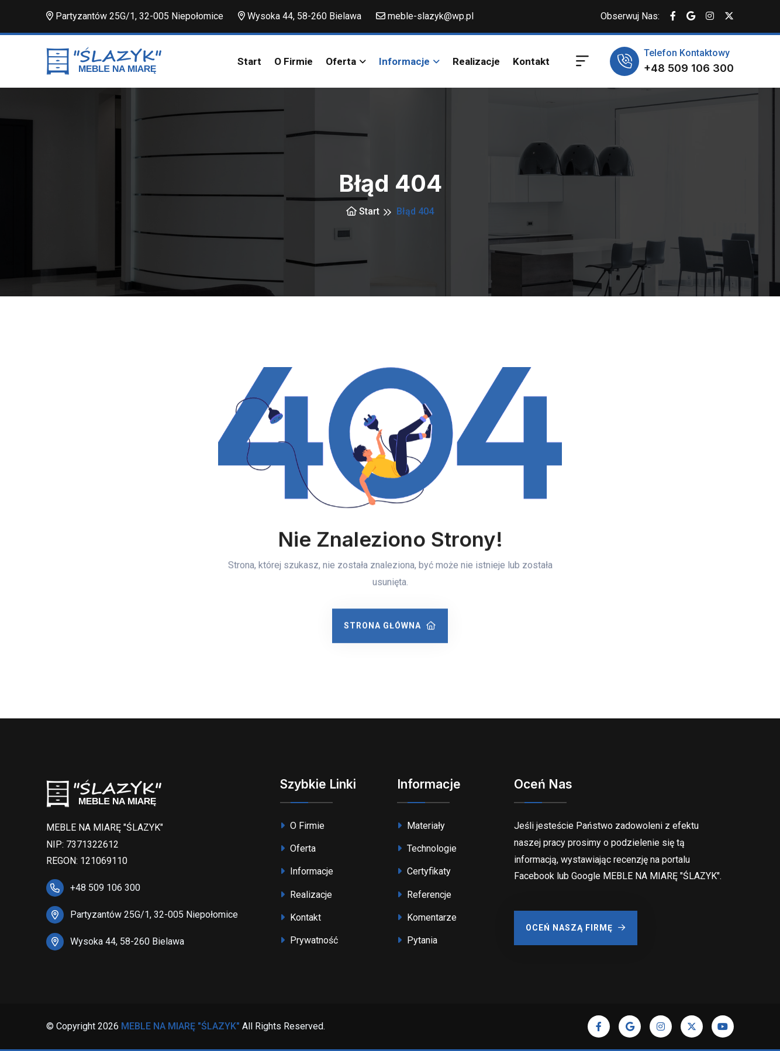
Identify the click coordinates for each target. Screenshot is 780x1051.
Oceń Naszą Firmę (576, 927)
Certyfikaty (424, 871)
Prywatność (309, 940)
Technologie (427, 848)
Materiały (421, 825)
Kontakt (531, 61)
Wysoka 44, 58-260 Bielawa (299, 16)
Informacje (404, 61)
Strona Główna (390, 627)
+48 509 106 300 (689, 68)
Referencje (424, 894)
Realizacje (476, 61)
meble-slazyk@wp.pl (425, 16)
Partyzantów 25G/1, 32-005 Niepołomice (134, 16)
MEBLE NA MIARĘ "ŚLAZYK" (180, 1026)
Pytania (417, 940)
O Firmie (293, 61)
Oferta (341, 61)
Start (249, 61)
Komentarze (427, 917)
